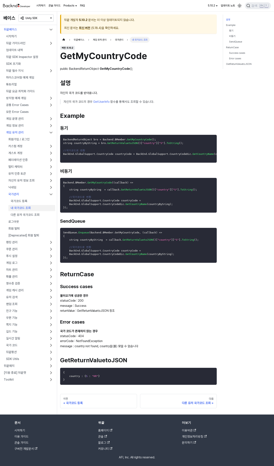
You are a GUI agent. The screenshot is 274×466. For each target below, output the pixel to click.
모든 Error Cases (17, 112)
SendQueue (235, 41)
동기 (231, 30)
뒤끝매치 (9, 366)
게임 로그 (12, 263)
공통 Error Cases (17, 105)
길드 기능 (12, 331)
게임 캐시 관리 (15, 290)
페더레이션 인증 (18, 160)
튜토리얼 (11, 84)
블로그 (104, 442)
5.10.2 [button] (211, 5)
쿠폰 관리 (12, 249)
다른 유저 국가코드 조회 (25, 215)
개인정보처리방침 (194, 436)
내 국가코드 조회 (21, 208)
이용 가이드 (21, 436)
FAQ (82, 5)
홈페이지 (105, 430)
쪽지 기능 (12, 324)
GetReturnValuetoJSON (239, 64)
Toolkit (9, 379)
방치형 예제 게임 (16, 98)
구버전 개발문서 (25, 449)
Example (230, 25)
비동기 (232, 36)
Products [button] (69, 5)
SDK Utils (12, 359)
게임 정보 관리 (15, 125)
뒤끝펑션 (11, 352)
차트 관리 (12, 270)
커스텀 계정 (15, 146)
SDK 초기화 (13, 64)
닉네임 (12, 187)
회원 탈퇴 (14, 228)
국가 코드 (12, 345)
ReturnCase (232, 47)
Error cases (235, 58)
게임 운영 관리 (15, 119)
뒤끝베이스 (10, 29)
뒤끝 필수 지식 (15, 70)
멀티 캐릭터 (15, 167)
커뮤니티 (105, 449)
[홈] (63, 40)
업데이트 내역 (14, 50)
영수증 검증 (13, 283)
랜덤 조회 (12, 304)
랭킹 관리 (12, 242)
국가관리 (13, 194)
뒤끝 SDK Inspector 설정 (22, 57)
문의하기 (189, 442)
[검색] (258, 5)
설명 (228, 19)
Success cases (237, 52)
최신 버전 (84, 28)
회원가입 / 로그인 (19, 139)
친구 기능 (12, 311)
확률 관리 (12, 276)
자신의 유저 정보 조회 (21, 180)
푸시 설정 (12, 256)
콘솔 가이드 (55, 5)
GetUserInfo (101, 102)
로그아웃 (13, 221)
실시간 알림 (13, 338)
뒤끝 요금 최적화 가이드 (20, 91)
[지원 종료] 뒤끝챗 (15, 372)
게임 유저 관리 (15, 132)
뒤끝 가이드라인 (15, 43)
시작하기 (40, 5)
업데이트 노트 (228, 5)
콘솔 (102, 436)
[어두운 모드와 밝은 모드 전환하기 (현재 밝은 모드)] (240, 6)
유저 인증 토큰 (17, 173)
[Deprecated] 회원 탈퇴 (23, 235)
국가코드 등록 (19, 201)
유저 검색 (12, 297)
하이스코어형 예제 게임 (20, 77)
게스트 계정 (15, 153)
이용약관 (189, 430)
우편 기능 (12, 318)
